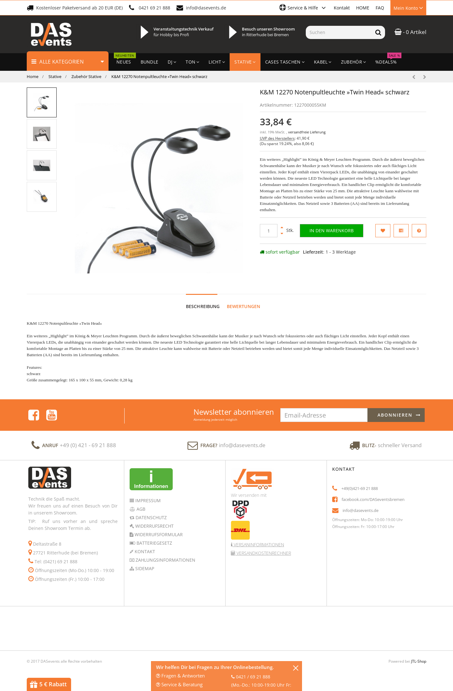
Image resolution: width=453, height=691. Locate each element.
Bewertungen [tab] (243, 306)
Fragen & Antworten (180, 675)
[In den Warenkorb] (331, 230)
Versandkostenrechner (263, 553)
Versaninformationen (258, 545)
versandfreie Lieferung (307, 132)
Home (32, 76)
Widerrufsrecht (154, 526)
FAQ (380, 8)
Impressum (147, 500)
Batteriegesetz (153, 543)
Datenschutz (150, 517)
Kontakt (342, 8)
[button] (303, 7)
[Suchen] (339, 32)
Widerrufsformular (158, 534)
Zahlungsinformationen (164, 560)
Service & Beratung (179, 684)
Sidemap (144, 568)
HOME (362, 8)
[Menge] (268, 230)
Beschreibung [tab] (203, 306)
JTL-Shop (418, 661)
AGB (140, 509)
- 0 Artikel (410, 32)
